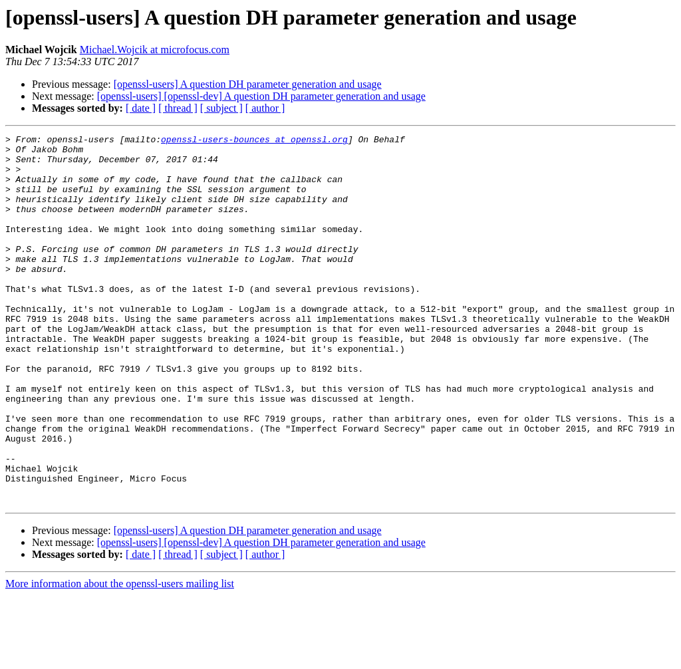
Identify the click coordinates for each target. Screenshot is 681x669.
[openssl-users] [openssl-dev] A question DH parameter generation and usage (261, 96)
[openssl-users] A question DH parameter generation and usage (248, 84)
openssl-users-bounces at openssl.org (254, 141)
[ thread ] (178, 108)
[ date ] (141, 108)
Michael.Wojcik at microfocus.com (154, 49)
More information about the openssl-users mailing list (119, 657)
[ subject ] (221, 108)
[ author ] (265, 108)
